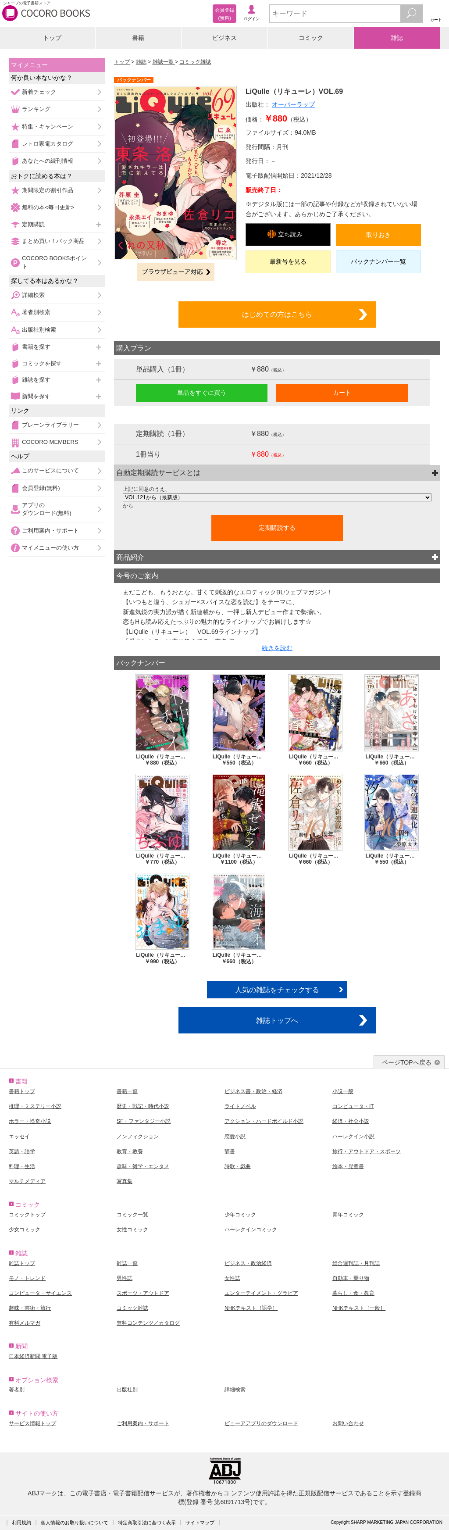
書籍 (138, 37)
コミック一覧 (132, 1215)
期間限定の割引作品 (47, 190)
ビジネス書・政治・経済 (253, 1091)
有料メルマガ (24, 1323)
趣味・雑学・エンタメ (143, 1166)
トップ (52, 37)
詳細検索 (33, 295)
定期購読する (277, 527)
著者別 (17, 1390)
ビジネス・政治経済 (248, 1263)
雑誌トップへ (277, 1020)
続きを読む (277, 647)
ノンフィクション (138, 1136)
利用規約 (21, 1522)
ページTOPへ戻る (406, 1062)
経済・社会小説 (350, 1121)
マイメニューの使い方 (50, 547)
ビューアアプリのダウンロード (261, 1423)
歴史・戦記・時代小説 (143, 1106)
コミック (311, 37)
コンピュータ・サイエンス (40, 1293)
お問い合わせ (348, 1423)
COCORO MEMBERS (50, 442)
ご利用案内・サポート (50, 530)
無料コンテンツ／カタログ (148, 1323)
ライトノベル (240, 1106)
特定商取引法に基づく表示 (147, 1522)
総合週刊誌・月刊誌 (356, 1263)
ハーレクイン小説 (353, 1136)
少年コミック (240, 1215)
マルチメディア (27, 1181)
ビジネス (224, 37)
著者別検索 (36, 312)
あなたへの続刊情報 (47, 160)
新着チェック (39, 92)
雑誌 (397, 37)
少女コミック (24, 1229)
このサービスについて (50, 470)
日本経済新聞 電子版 (33, 1356)
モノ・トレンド (27, 1278)
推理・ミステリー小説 (35, 1106)
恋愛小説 (235, 1136)
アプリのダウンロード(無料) (46, 509)
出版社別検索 (39, 329)
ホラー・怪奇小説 (30, 1121)
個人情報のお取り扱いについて (74, 1522)
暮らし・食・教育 (353, 1293)
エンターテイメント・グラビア (261, 1293)
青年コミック (348, 1215)
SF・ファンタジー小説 (144, 1121)
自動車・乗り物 (350, 1278)
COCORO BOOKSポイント (54, 262)
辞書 (229, 1151)
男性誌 (124, 1278)
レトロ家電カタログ (47, 143)
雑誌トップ (22, 1263)
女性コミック (132, 1229)
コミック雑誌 (195, 62)
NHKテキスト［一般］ (358, 1308)
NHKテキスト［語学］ (251, 1308)
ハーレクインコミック (250, 1229)
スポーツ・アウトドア (143, 1293)
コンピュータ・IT (353, 1106)
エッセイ (19, 1136)
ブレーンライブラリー (50, 425)
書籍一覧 (127, 1091)
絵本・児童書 (348, 1166)
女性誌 (232, 1278)
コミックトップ (27, 1215)
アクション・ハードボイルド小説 (263, 1121)
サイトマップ (199, 1522)
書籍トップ (22, 1091)
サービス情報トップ (32, 1423)
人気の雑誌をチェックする (277, 990)
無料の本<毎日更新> (48, 207)
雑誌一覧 (164, 62)
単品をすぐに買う (201, 392)
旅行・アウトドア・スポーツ (366, 1151)
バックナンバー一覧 (378, 261)
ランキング (36, 109)
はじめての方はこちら (277, 314)
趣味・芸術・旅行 (30, 1308)
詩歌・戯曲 (237, 1166)
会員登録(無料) (41, 488)
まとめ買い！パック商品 (53, 241)
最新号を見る (288, 261)
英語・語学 (22, 1151)
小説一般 (342, 1091)
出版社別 (127, 1390)
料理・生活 (22, 1166)
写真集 (124, 1181)
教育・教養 (130, 1151)
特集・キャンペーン (47, 126)
